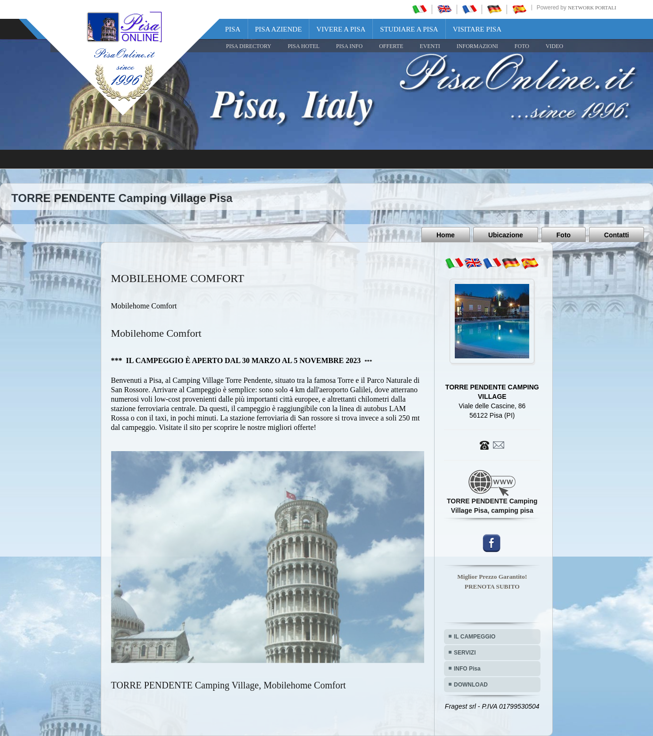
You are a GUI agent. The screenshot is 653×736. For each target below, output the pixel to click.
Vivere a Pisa (340, 29)
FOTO (522, 46)
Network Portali (592, 7)
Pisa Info (349, 46)
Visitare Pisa (477, 29)
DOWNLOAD (471, 684)
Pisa (233, 29)
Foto (563, 235)
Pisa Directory (248, 46)
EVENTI (429, 46)
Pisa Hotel (304, 46)
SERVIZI (465, 652)
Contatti (616, 235)
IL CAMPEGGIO (474, 636)
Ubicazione (505, 235)
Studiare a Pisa (409, 29)
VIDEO (554, 46)
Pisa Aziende (278, 29)
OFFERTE (391, 46)
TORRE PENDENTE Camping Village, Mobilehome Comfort (228, 685)
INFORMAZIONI (477, 46)
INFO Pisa (467, 668)
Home (445, 235)
